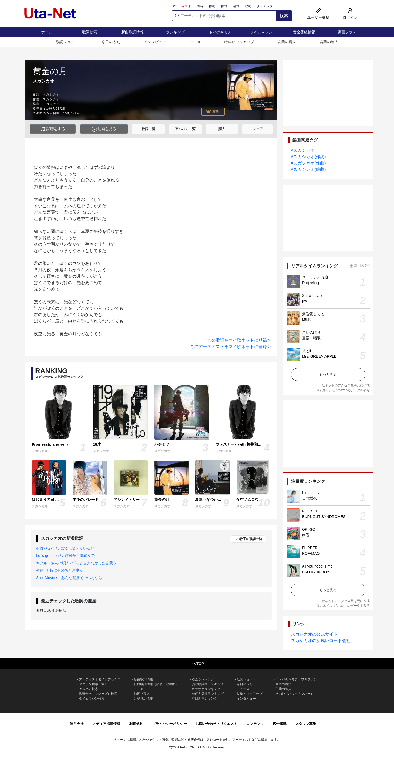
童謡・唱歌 (311, 338)
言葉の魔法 (287, 42)
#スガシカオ (303, 150)
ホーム (46, 32)
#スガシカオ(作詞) (308, 156)
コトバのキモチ (218, 32)
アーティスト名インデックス (99, 679)
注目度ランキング (204, 698)
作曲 (224, 6)
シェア (257, 129)
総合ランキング (203, 679)
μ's (304, 301)
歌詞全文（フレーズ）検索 (98, 694)
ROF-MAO (311, 553)
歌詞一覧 (148, 129)
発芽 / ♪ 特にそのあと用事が (59, 570)
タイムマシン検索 (91, 698)
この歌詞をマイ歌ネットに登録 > (239, 340)
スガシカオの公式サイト (314, 634)
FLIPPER (309, 548)
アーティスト (181, 6)
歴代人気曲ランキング (208, 694)
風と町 (307, 351)
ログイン (350, 17)
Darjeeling (310, 283)
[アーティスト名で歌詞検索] (224, 15)
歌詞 (248, 6)
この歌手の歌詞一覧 (247, 539)
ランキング (175, 32)
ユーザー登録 (318, 17)
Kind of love (311, 492)
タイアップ (265, 6)
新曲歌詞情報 (132, 32)
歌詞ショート (67, 42)
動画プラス (347, 32)
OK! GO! (309, 529)
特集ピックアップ (239, 42)
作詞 (212, 6)
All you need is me (317, 566)
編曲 (236, 6)
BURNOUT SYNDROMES (323, 516)
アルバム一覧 (185, 129)
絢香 (305, 535)
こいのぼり (311, 332)
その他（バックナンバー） (294, 694)
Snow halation (313, 295)
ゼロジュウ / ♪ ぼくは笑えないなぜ (65, 548)
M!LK (306, 319)
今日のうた (111, 42)
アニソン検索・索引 (93, 684)
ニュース (243, 689)
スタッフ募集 (305, 724)
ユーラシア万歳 (315, 277)
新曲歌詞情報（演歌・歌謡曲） (156, 684)
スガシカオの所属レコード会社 (321, 640)
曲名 (200, 6)
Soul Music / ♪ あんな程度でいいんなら (69, 578)
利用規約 (136, 724)
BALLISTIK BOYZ (317, 572)
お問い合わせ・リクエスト (216, 724)
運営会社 (77, 724)
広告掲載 (280, 724)
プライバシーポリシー (169, 724)
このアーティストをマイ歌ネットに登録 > (230, 346)
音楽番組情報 (304, 32)
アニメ (195, 42)
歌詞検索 (89, 32)
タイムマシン (261, 32)
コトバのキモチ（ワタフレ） (296, 679)
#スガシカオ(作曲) (308, 163)
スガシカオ (51, 94)
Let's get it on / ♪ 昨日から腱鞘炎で (65, 555)
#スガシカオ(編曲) (308, 169)
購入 (221, 129)
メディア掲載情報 (106, 724)
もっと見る (328, 374)
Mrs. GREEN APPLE (319, 356)
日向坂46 (309, 498)
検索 (284, 15)
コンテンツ (255, 724)
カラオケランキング (206, 689)
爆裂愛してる (313, 314)
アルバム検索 (88, 689)
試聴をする (52, 129)
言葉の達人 (329, 42)
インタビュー (155, 42)
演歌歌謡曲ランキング (208, 684)
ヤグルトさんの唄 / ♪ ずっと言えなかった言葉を (76, 563)
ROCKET (309, 511)
